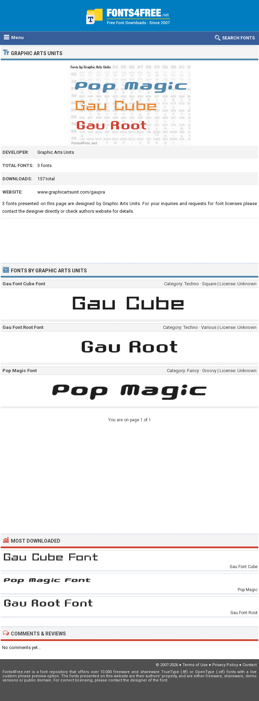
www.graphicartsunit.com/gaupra (71, 192)
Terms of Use (195, 665)
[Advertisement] (129, 237)
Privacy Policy (225, 665)
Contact (250, 665)
